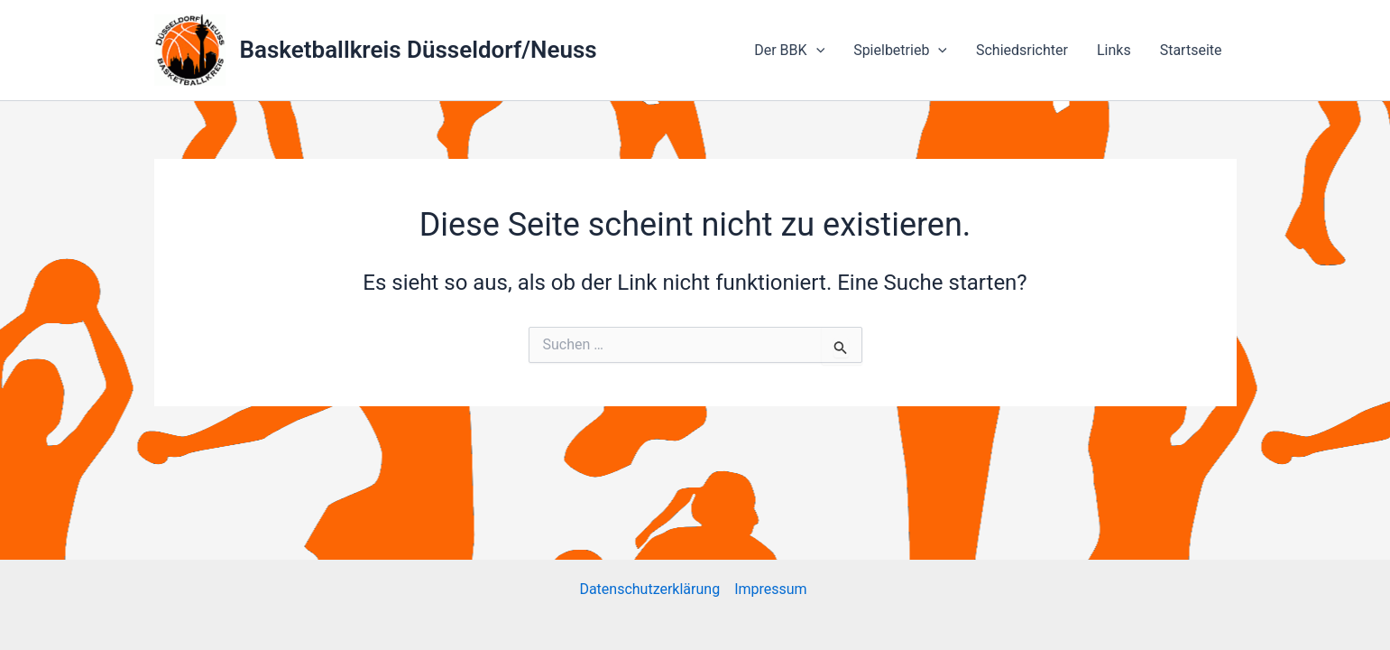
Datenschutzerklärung (649, 589)
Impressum (772, 589)
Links (1114, 50)
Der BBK (789, 50)
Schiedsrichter (1022, 50)
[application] (816, 50)
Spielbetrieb (900, 50)
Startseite (1191, 50)
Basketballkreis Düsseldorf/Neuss (418, 49)
